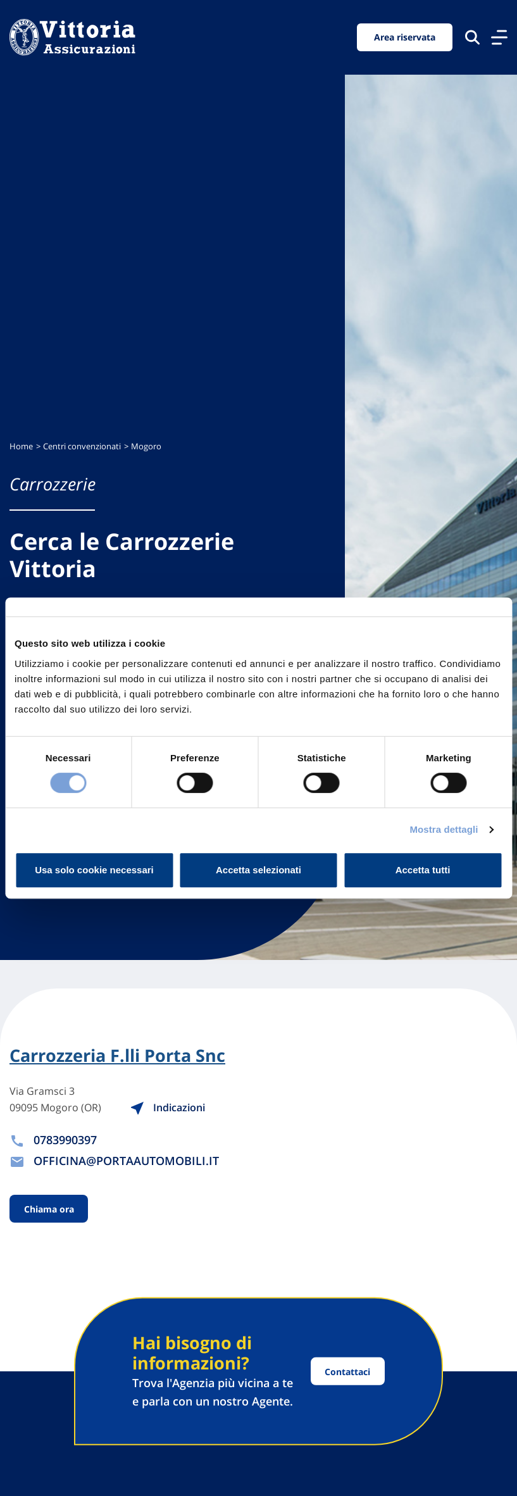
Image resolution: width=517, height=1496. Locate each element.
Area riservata (404, 37)
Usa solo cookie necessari (94, 869)
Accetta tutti (423, 869)
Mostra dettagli (443, 829)
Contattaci (347, 1371)
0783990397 (65, 1139)
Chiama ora (49, 1209)
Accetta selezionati (258, 869)
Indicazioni (167, 1107)
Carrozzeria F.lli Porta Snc (117, 1055)
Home (21, 446)
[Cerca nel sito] (472, 37)
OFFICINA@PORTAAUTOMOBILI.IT (126, 1160)
